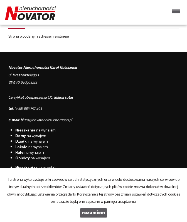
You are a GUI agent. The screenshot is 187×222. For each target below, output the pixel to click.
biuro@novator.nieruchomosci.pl (46, 120)
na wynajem (35, 130)
